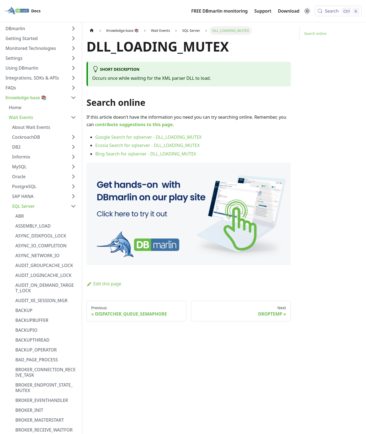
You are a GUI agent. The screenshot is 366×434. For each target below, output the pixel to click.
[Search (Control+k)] (338, 11)
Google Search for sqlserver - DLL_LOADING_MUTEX (148, 137)
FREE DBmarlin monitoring (219, 11)
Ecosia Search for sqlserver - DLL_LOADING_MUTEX (147, 145)
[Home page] (92, 30)
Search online (315, 33)
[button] (40, 28)
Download (288, 11)
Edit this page (104, 284)
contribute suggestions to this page (134, 124)
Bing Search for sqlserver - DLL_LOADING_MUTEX (145, 154)
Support (262, 11)
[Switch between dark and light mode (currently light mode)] (307, 11)
